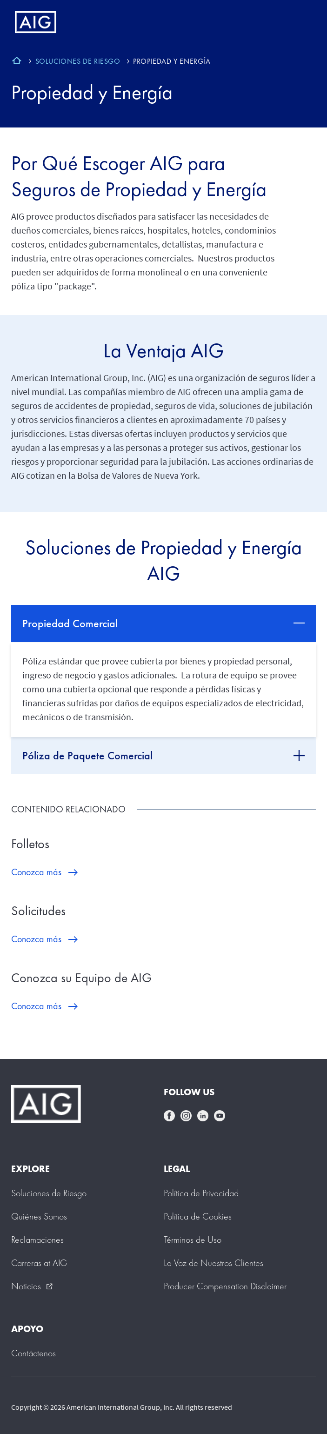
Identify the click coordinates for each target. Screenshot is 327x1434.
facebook (169, 1115)
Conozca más (36, 872)
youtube (219, 1115)
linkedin (202, 1115)
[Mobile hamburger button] (300, 22)
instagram (186, 1115)
